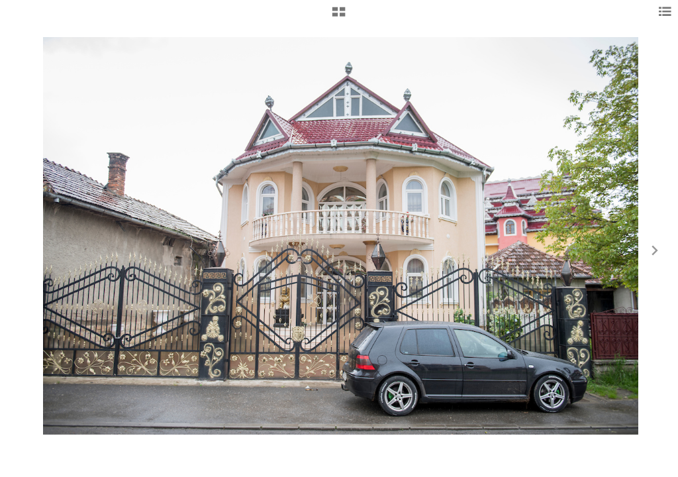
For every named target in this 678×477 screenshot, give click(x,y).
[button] (338, 16)
